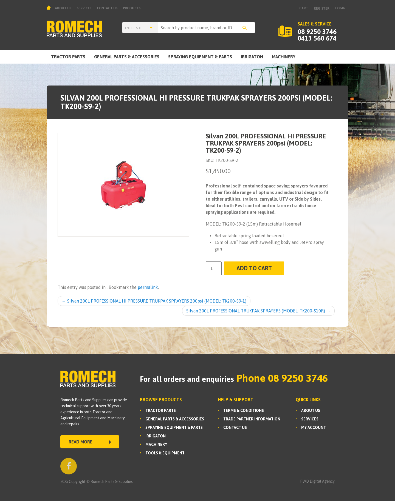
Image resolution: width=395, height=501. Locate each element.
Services (84, 8)
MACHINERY (283, 56)
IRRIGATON (252, 56)
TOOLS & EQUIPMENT (165, 453)
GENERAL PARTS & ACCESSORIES (126, 56)
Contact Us (107, 8)
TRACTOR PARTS (68, 56)
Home (49, 7)
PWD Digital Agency (317, 481)
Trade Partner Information (251, 419)
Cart (303, 8)
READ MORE (90, 441)
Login (340, 8)
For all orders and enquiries (187, 379)
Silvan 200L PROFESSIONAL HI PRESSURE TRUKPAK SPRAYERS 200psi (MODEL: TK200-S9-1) (154, 300)
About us (63, 8)
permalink (148, 287)
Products (131, 8)
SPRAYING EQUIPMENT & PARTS (200, 56)
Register (321, 8)
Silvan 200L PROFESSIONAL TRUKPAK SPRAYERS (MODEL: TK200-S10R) (258, 310)
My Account (313, 427)
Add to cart (254, 268)
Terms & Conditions (243, 410)
